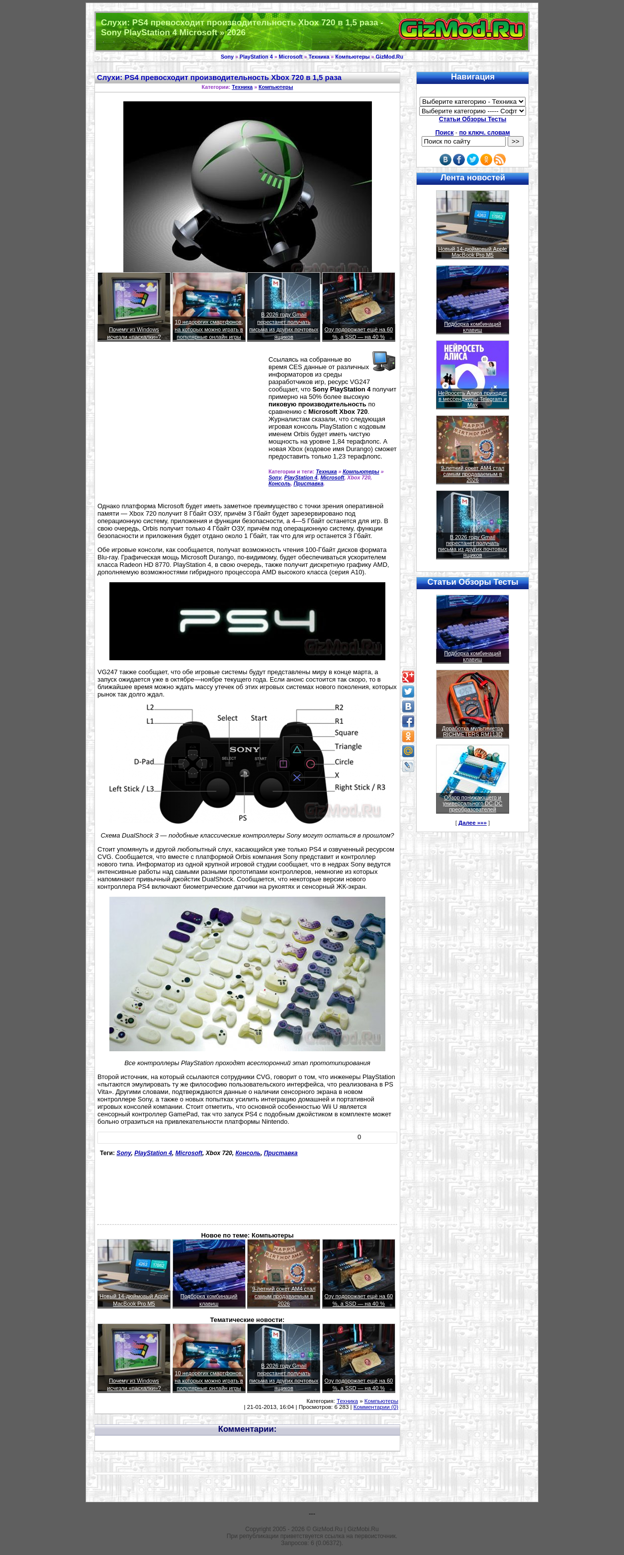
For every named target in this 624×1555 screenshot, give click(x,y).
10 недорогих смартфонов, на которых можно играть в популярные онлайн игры (209, 329)
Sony (227, 57)
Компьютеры (352, 57)
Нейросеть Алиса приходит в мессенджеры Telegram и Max (472, 399)
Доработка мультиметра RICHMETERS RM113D (472, 731)
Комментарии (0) (376, 1407)
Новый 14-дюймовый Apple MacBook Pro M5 (472, 252)
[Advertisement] (181, 426)
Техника (318, 57)
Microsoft (291, 57)
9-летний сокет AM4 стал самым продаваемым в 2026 (284, 1296)
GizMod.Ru (389, 57)
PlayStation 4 (256, 57)
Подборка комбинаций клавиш (472, 327)
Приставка (308, 483)
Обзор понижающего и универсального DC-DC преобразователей (472, 803)
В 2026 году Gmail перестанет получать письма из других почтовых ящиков (472, 546)
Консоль (279, 483)
